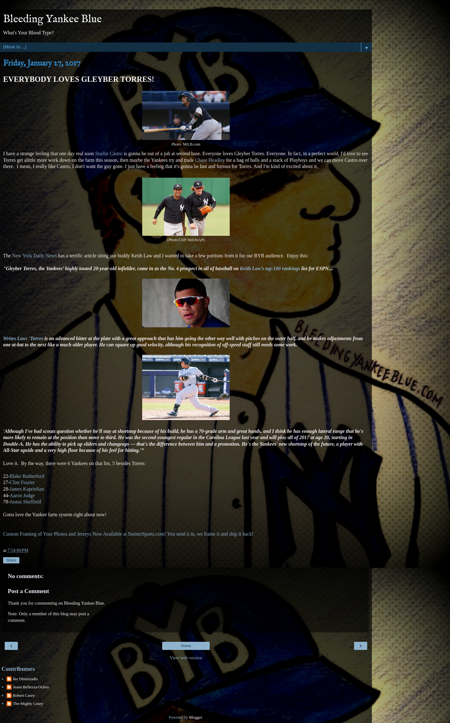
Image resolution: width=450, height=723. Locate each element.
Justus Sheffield (25, 501)
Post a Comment (28, 591)
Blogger (195, 717)
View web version (186, 657)
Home (186, 646)
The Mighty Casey (28, 703)
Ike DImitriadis (25, 678)
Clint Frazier (22, 482)
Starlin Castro (108, 153)
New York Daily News (34, 255)
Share (11, 560)
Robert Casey (24, 695)
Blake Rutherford (27, 476)
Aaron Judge (22, 495)
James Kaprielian (27, 489)
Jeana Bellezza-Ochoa (31, 687)
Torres (36, 338)
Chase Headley (210, 160)
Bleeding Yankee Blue (52, 19)
